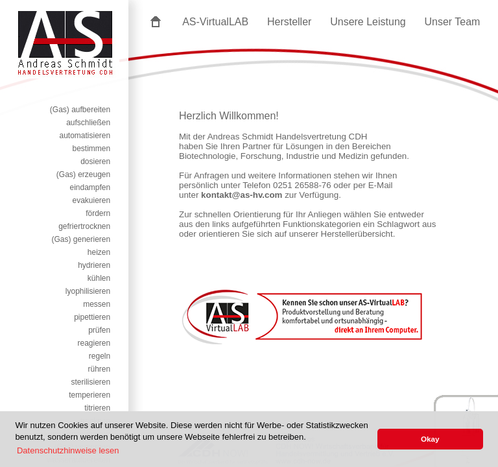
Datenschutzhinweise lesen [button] (68, 450)
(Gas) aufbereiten (80, 109)
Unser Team (452, 21)
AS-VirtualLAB (215, 21)
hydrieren (94, 265)
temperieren (89, 395)
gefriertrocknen (84, 226)
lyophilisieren (87, 291)
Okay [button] (430, 439)
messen (96, 304)
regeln (99, 356)
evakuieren (91, 200)
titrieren (97, 408)
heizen (99, 252)
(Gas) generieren (80, 239)
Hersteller (289, 21)
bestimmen (92, 148)
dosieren (95, 161)
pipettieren (92, 317)
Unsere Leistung (368, 21)
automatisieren (84, 135)
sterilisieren (91, 382)
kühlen (99, 278)
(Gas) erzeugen (83, 174)
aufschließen (88, 122)
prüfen (99, 330)
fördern (98, 213)
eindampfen (89, 187)
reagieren (94, 343)
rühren (99, 369)
